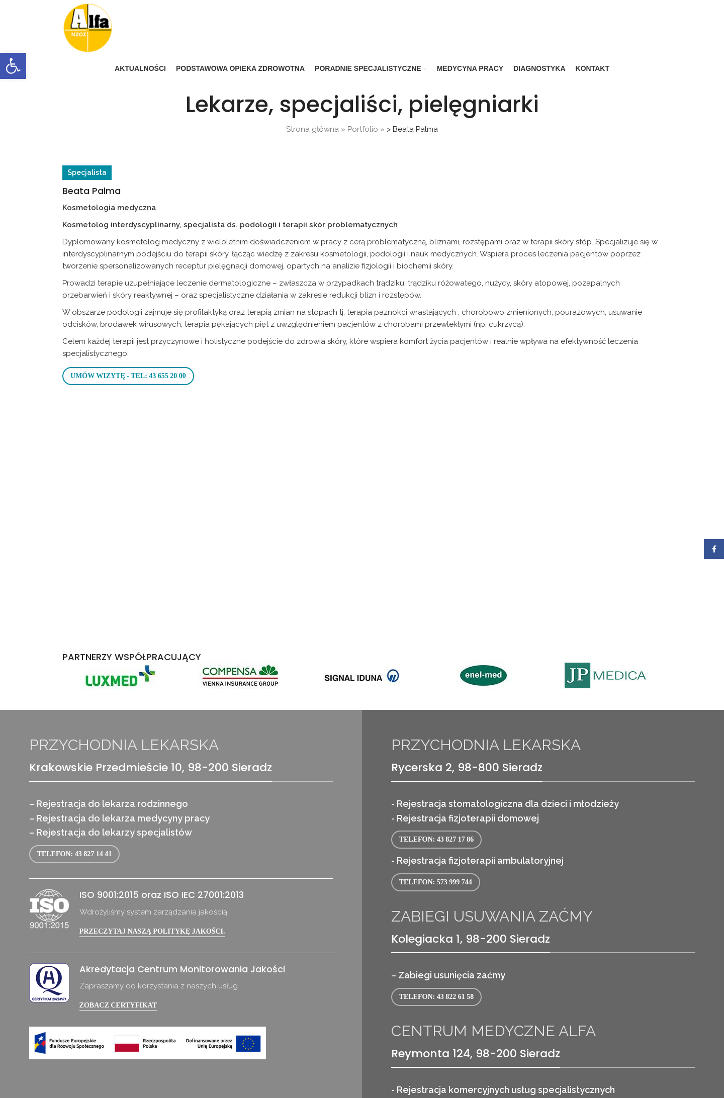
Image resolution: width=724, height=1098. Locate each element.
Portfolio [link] (362, 129)
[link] (13, 66)
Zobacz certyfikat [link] (118, 1005)
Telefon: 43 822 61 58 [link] (436, 996)
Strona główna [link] (312, 129)
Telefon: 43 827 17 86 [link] (436, 839)
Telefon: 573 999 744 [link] (435, 882)
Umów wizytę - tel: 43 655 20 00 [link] (128, 376)
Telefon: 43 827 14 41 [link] (74, 854)
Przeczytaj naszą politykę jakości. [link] (152, 931)
